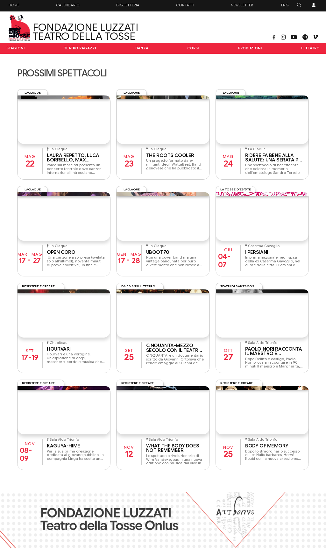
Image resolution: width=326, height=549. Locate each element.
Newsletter (242, 5)
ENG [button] (284, 5)
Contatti (185, 5)
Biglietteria (127, 5)
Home (14, 5)
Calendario (68, 5)
